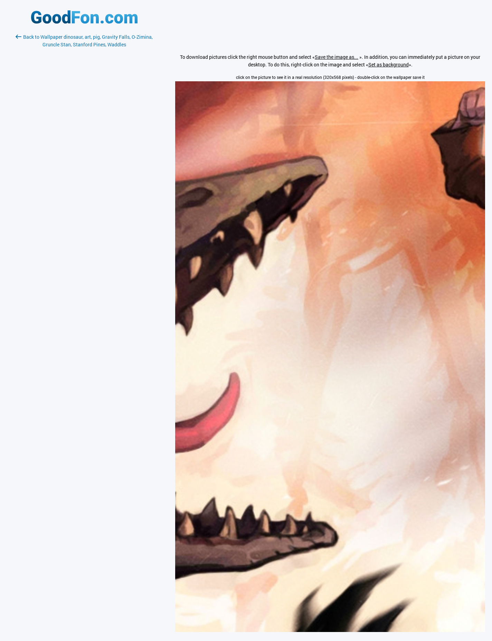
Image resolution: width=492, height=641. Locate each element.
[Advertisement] (84, 130)
